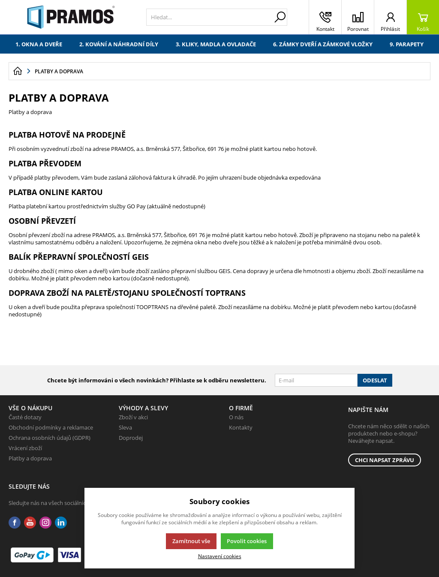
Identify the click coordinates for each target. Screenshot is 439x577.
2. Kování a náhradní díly (118, 44)
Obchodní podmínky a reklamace (51, 427)
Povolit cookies (247, 541)
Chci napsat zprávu (384, 460)
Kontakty (241, 427)
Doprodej (131, 438)
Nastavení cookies (219, 556)
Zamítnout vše (191, 541)
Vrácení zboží (25, 448)
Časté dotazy (25, 417)
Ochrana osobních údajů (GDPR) (49, 438)
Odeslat (375, 380)
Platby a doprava (30, 458)
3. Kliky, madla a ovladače (216, 44)
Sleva (125, 427)
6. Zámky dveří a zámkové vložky (323, 44)
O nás (236, 417)
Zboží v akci (133, 417)
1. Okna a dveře (38, 44)
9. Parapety (407, 44)
